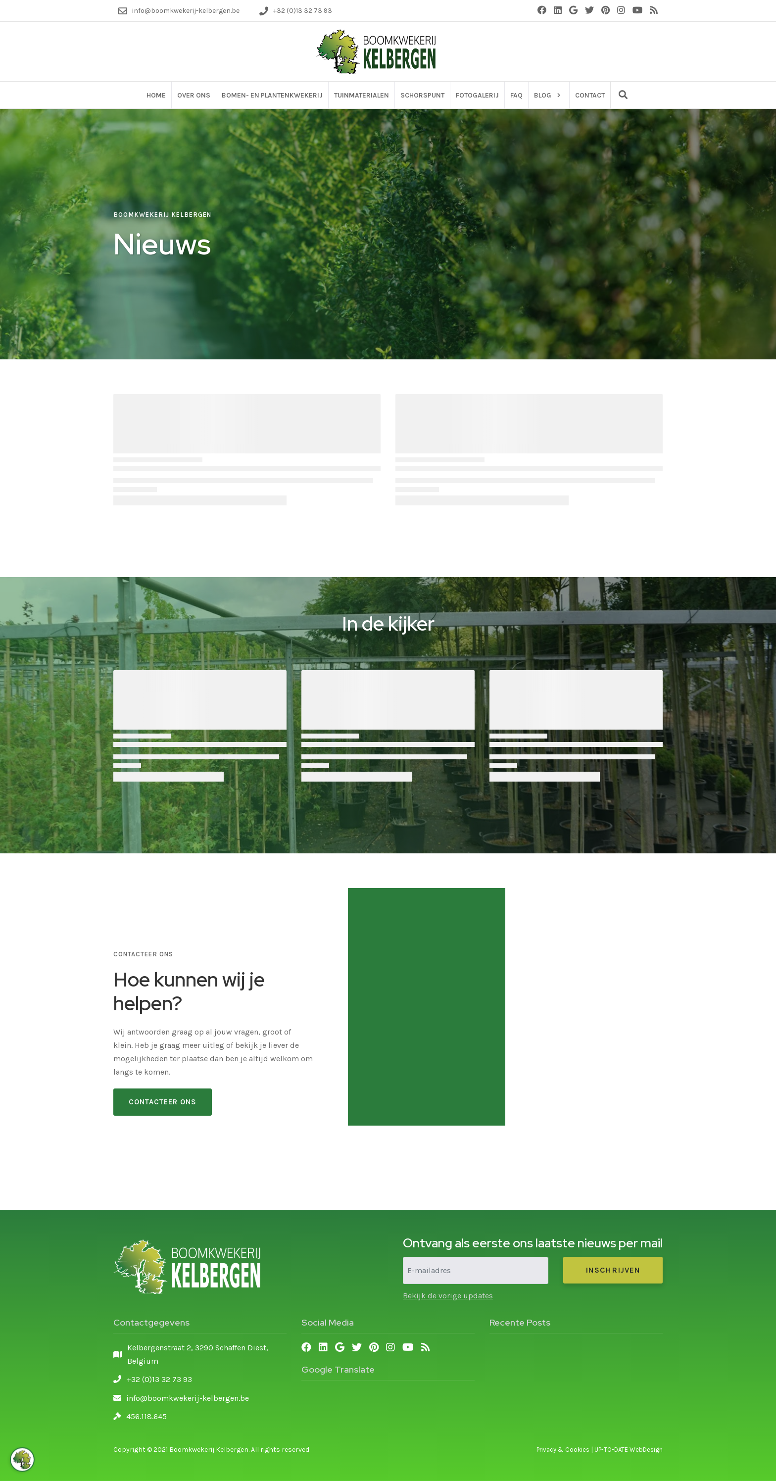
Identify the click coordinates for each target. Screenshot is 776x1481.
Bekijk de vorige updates (448, 1295)
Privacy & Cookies (562, 1449)
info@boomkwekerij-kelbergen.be (187, 1398)
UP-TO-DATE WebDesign (628, 1449)
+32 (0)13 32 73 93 (159, 1379)
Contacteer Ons (162, 1101)
